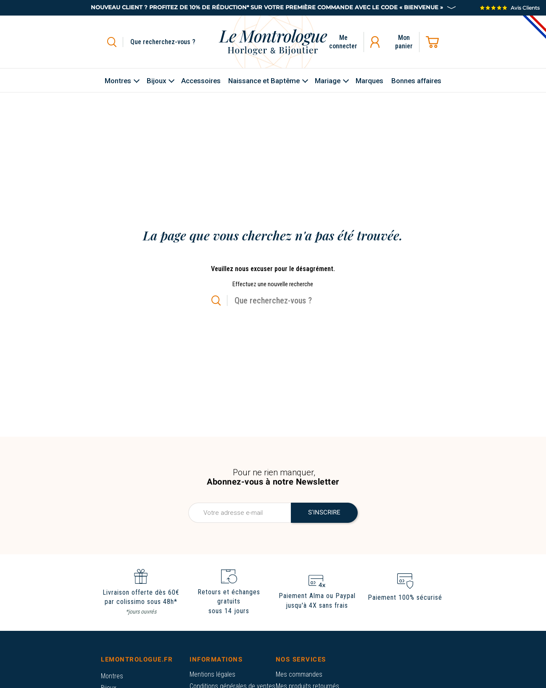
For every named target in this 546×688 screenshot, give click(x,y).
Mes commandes (299, 674)
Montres (112, 676)
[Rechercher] (172, 42)
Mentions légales (212, 674)
